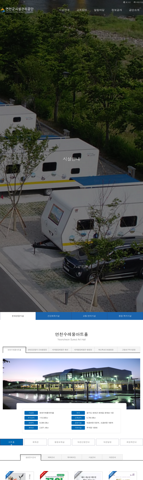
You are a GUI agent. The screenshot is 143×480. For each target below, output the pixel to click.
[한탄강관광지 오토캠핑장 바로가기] (37, 350)
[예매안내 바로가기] (51, 457)
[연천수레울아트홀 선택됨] (14, 350)
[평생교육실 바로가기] (59, 442)
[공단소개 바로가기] (134, 10)
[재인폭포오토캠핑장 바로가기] (106, 350)
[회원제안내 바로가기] (131, 442)
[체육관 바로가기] (35, 442)
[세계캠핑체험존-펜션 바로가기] (60, 350)
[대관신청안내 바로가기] (83, 442)
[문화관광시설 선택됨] (18, 316)
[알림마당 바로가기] (99, 10)
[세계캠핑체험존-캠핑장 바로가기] (83, 350)
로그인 (127, 2)
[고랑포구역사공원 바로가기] (128, 350)
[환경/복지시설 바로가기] (125, 316)
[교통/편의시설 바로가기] (89, 316)
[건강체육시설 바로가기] (54, 316)
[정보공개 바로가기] (116, 10)
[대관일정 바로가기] (107, 442)
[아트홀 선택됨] (11, 442)
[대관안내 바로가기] (112, 457)
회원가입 (138, 2)
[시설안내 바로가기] (64, 10)
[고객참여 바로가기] (81, 10)
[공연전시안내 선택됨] (31, 457)
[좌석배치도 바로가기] (71, 457)
